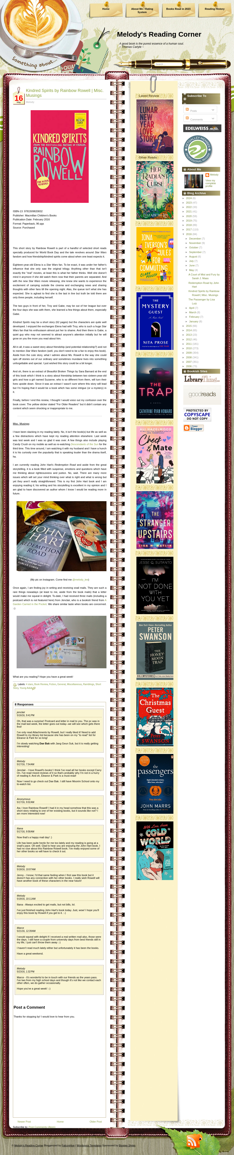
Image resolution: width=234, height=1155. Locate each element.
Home (106, 8)
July (191, 261)
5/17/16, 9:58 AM (25, 831)
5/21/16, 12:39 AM (26, 931)
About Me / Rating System (142, 10)
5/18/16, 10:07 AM (26, 869)
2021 (189, 211)
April (192, 307)
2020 (189, 216)
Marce (20, 927)
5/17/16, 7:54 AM (25, 764)
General (61, 684)
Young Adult (26, 688)
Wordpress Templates (89, 1145)
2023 (189, 202)
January (194, 321)
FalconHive (68, 1145)
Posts (191, 110)
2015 (189, 325)
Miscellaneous (74, 684)
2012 (189, 339)
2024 (189, 198)
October (194, 247)
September (195, 252)
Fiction (52, 684)
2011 (189, 343)
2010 (189, 348)
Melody (21, 761)
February (194, 316)
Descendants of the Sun (85, 444)
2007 (189, 361)
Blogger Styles (127, 1145)
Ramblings (88, 684)
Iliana (20, 828)
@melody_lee (80, 579)
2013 (189, 334)
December (195, 238)
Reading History (214, 8)
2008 (189, 357)
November (195, 243)
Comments (194, 119)
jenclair (21, 712)
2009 (189, 352)
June (192, 265)
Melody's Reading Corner (159, 34)
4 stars (29, 684)
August (193, 256)
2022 (189, 207)
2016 (189, 234)
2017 (189, 229)
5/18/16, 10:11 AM (26, 899)
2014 (189, 330)
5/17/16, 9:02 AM (25, 802)
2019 (189, 220)
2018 (189, 225)
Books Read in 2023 (178, 8)
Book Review (41, 684)
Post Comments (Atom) (42, 1127)
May (192, 270)
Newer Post (24, 1121)
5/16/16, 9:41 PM (25, 715)
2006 (189, 366)
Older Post (96, 1121)
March (193, 312)
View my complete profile (210, 183)
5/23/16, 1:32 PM (25, 971)
